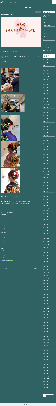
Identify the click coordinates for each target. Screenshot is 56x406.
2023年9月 (45, 146)
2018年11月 (46, 309)
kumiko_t (47, 36)
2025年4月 (45, 93)
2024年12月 (46, 104)
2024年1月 (45, 135)
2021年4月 (45, 227)
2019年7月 (45, 286)
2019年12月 (46, 272)
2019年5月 (45, 292)
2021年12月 (46, 205)
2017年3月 (45, 365)
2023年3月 (45, 163)
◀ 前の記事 (7, 268)
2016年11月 (46, 376)
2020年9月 (45, 247)
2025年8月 (45, 82)
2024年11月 (46, 107)
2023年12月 (46, 138)
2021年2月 (45, 233)
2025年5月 (45, 90)
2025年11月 (46, 73)
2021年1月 (45, 236)
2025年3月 (45, 96)
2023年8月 (45, 149)
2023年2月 (45, 166)
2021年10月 (46, 210)
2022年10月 (46, 177)
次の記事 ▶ (35, 268)
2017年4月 (45, 362)
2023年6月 (45, 154)
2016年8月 (45, 384)
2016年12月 (46, 373)
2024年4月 (45, 126)
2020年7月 (45, 253)
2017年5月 (45, 359)
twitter (8, 260)
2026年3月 (45, 62)
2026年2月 (45, 65)
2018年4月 (45, 328)
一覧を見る (21, 268)
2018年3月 (45, 331)
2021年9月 (45, 213)
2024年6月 (45, 121)
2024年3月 (45, 129)
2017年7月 (45, 353)
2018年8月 (45, 317)
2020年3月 (45, 264)
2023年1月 (45, 169)
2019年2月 (45, 300)
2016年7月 (45, 387)
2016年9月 (45, 381)
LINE (12, 260)
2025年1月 (45, 101)
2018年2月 (45, 334)
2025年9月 (45, 79)
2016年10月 (46, 379)
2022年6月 (45, 188)
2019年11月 (46, 275)
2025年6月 (45, 87)
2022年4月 (45, 194)
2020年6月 (45, 255)
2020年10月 (46, 244)
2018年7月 (45, 320)
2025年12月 (46, 70)
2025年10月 (46, 76)
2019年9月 (45, 281)
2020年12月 (46, 239)
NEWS (44, 19)
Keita (45, 33)
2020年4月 (45, 261)
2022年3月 (45, 197)
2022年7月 (45, 185)
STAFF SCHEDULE (47, 50)
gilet (44, 22)
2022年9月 (45, 180)
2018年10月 (46, 311)
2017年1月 (45, 370)
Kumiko (46, 30)
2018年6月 (45, 323)
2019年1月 (45, 303)
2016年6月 (45, 390)
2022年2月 (45, 199)
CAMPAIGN (47, 25)
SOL (44, 39)
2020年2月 (45, 267)
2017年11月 (46, 342)
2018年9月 (45, 314)
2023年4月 (45, 160)
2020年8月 (45, 250)
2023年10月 (46, 143)
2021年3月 (45, 230)
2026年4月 (45, 59)
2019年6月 (45, 289)
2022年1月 (45, 202)
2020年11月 (46, 241)
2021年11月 (46, 208)
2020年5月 (45, 258)
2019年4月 (45, 295)
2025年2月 (45, 99)
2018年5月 (45, 325)
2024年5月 (45, 124)
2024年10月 (46, 110)
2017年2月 (45, 367)
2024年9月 (45, 113)
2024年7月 (45, 118)
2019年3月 (45, 297)
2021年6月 (45, 222)
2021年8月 (45, 216)
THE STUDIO (46, 47)
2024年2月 (45, 132)
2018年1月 (45, 337)
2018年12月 (46, 306)
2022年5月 (45, 191)
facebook (3, 260)
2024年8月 (45, 115)
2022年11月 (46, 174)
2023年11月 (46, 140)
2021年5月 (45, 225)
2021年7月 (45, 219)
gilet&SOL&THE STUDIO (47, 16)
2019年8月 (45, 283)
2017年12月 (46, 339)
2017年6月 (45, 356)
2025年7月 (45, 84)
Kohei (45, 28)
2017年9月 (45, 348)
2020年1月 (45, 269)
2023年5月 (45, 157)
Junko (46, 44)
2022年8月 (45, 183)
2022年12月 (46, 171)
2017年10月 (46, 345)
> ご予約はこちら (28, 404)
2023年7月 (45, 152)
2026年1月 (45, 68)
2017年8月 (45, 351)
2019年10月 (46, 278)
